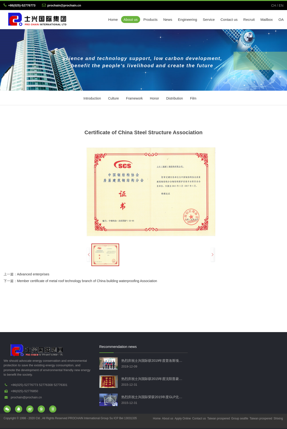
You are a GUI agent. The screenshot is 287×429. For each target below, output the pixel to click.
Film (193, 98)
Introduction (92, 98)
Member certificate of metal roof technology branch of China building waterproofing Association (87, 281)
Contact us (229, 19)
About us (130, 19)
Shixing (278, 418)
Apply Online (183, 418)
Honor (154, 98)
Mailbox (266, 19)
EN (281, 5)
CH (273, 5)
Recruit (249, 19)
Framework (134, 98)
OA (281, 19)
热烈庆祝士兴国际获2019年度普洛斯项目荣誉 (152, 360)
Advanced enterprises (33, 274)
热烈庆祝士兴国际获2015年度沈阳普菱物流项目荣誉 (152, 379)
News (167, 19)
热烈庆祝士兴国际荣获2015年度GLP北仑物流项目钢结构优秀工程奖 (152, 397)
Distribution (174, 98)
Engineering (187, 19)
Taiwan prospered (218, 418)
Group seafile (239, 418)
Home (113, 19)
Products (151, 19)
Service (209, 19)
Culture (113, 98)
